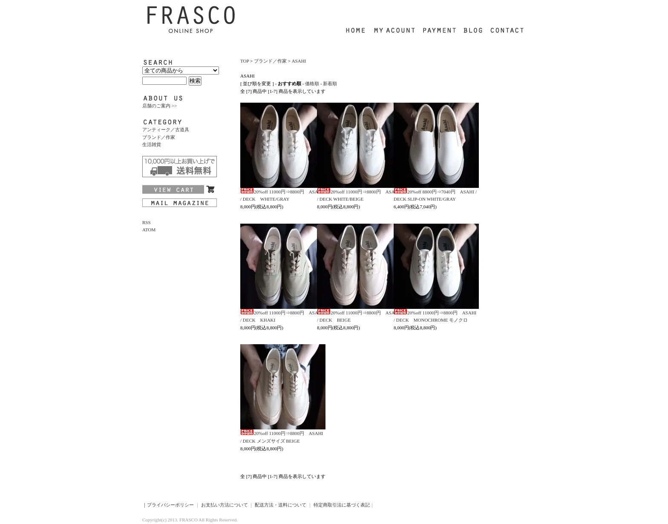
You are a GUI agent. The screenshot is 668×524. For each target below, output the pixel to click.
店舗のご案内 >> (159, 105)
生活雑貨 (151, 144)
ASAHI (299, 60)
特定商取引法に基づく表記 (342, 504)
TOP (244, 60)
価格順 (312, 83)
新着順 (330, 83)
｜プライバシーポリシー (168, 504)
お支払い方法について (224, 504)
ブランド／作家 (158, 137)
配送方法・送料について (280, 504)
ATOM (148, 229)
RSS (146, 222)
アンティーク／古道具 (165, 129)
